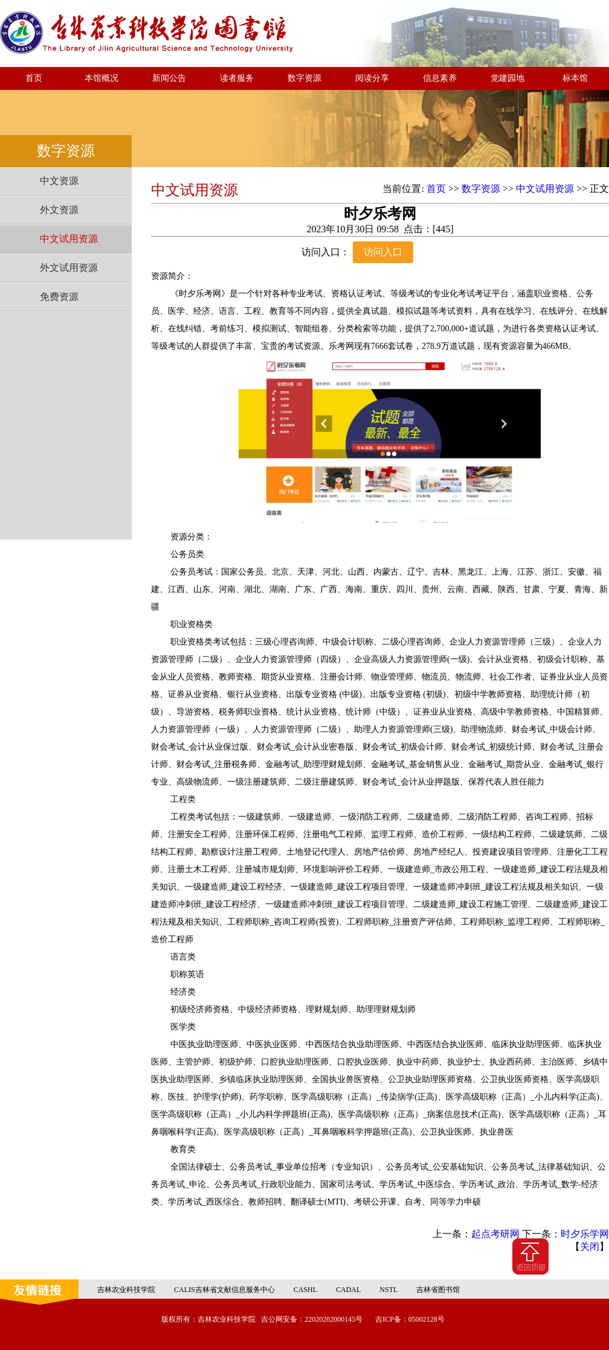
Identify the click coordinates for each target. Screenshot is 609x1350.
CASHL (305, 1289)
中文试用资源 (69, 239)
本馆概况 (101, 78)
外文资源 (59, 210)
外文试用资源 (69, 268)
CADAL (348, 1289)
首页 (33, 78)
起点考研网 (495, 1234)
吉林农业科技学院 (126, 1289)
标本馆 (575, 78)
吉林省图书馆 (438, 1289)
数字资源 (304, 78)
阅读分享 (372, 78)
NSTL (388, 1289)
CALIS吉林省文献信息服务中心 (224, 1289)
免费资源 (59, 296)
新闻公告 (169, 78)
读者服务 (237, 78)
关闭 (589, 1246)
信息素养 (440, 78)
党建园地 (507, 78)
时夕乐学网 (585, 1234)
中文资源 (59, 181)
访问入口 (383, 252)
